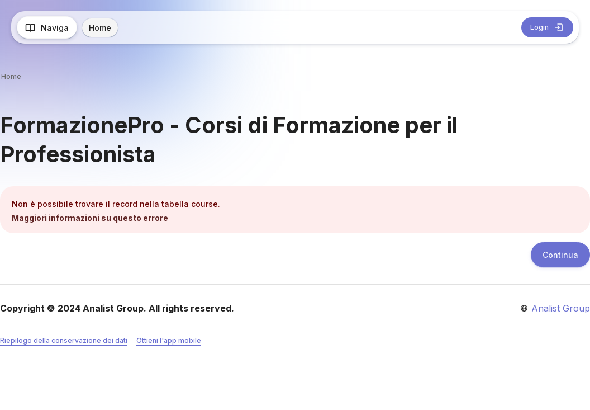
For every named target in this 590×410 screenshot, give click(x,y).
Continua (560, 255)
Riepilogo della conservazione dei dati (63, 340)
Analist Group (560, 308)
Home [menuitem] (100, 27)
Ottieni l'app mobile (168, 340)
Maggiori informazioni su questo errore (90, 218)
